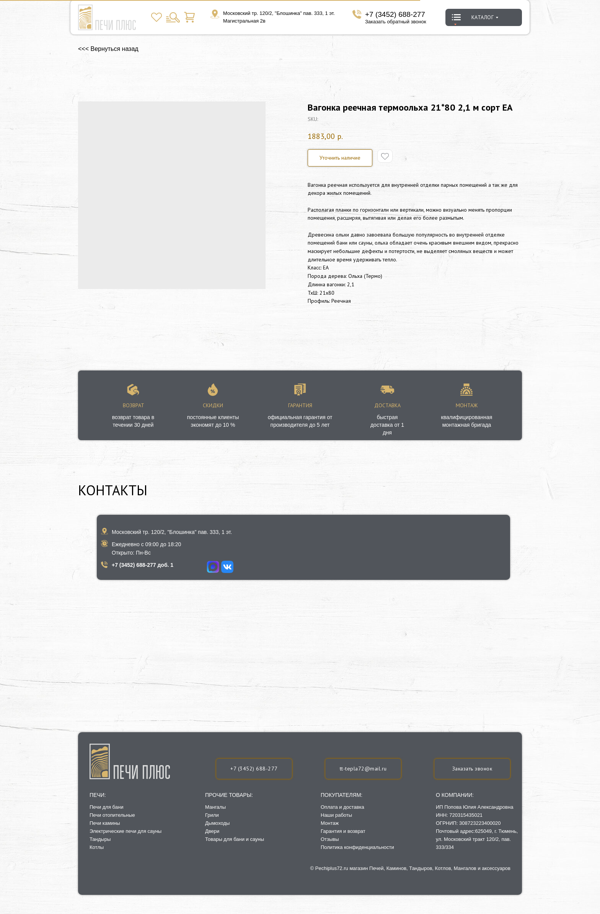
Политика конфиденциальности (357, 847)
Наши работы (336, 815)
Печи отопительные (112, 815)
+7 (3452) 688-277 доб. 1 (142, 565)
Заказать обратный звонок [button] (395, 21)
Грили (212, 815)
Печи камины (105, 823)
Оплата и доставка (342, 807)
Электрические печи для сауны (125, 831)
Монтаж (330, 823)
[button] (472, 768)
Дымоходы (217, 823)
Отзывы (330, 839)
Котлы (97, 847)
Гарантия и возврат (343, 831)
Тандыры (100, 839)
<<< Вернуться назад (108, 49)
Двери (212, 831)
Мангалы (215, 807)
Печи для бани (106, 807)
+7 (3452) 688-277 (395, 14)
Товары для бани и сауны (234, 839)
